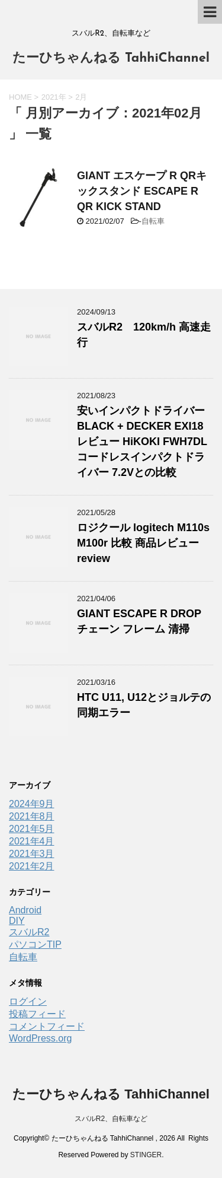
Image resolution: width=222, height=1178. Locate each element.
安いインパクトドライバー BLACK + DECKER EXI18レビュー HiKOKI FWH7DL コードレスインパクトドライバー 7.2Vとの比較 (142, 441)
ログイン (28, 1001)
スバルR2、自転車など (111, 1119)
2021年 (53, 97)
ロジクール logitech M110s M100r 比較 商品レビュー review (143, 543)
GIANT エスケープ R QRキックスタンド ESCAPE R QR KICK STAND (142, 191)
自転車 (153, 221)
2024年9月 (31, 804)
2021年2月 (31, 866)
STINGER (146, 1155)
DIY (17, 921)
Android (25, 910)
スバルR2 (29, 932)
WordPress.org (40, 1038)
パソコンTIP (35, 944)
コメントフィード (47, 1026)
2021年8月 (31, 816)
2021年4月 (31, 841)
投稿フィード (37, 1014)
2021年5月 (31, 829)
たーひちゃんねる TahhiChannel (111, 58)
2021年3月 (31, 854)
